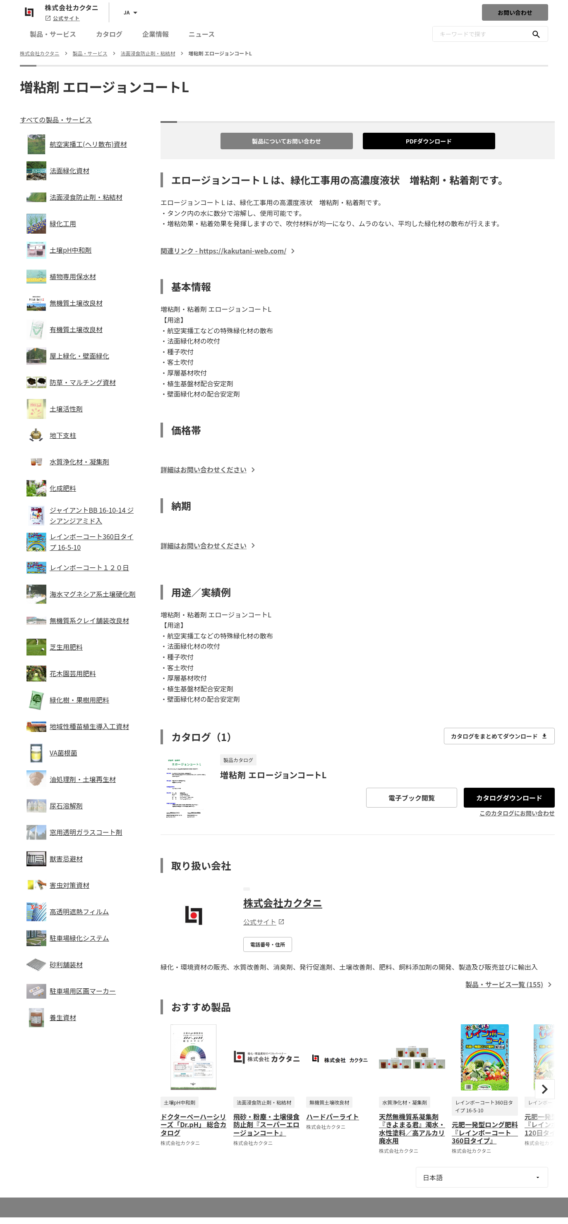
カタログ (109, 34)
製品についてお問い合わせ (286, 141)
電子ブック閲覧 (411, 798)
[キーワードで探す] (536, 34)
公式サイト (62, 18)
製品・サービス (53, 34)
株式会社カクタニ (282, 902)
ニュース (202, 34)
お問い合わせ (515, 12)
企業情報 (155, 34)
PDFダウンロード (429, 141)
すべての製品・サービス (56, 119)
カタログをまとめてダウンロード (499, 736)
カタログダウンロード (509, 798)
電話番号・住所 (267, 944)
